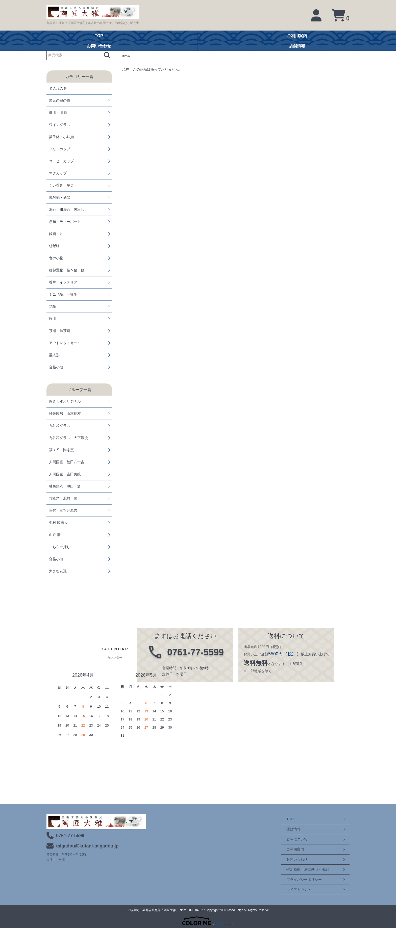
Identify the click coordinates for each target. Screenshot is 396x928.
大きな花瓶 (58, 571)
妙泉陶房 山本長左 (65, 413)
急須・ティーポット (65, 222)
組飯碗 (54, 246)
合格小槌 (56, 367)
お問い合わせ (292, 859)
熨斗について (292, 839)
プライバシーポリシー (299, 880)
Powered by (197, 920)
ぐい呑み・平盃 (61, 185)
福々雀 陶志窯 (61, 450)
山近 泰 (55, 535)
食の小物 (56, 258)
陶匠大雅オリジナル (65, 401)
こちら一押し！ (61, 547)
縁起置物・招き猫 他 (66, 270)
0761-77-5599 (70, 835)
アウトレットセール (65, 343)
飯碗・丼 (56, 234)
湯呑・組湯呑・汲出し (66, 210)
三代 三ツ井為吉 (63, 510)
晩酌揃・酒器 (59, 197)
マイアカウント (293, 890)
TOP (285, 819)
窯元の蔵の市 (59, 100)
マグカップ (58, 173)
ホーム (126, 56)
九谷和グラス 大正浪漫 (68, 438)
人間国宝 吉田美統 (65, 474)
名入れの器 (58, 88)
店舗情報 (288, 829)
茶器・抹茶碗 (59, 331)
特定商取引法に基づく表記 (302, 869)
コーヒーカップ (61, 161)
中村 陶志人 (58, 523)
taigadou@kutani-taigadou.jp (87, 845)
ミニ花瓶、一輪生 (63, 294)
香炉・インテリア (63, 282)
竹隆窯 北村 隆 (63, 498)
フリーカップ (59, 149)
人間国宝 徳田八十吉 (66, 462)
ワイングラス (59, 125)
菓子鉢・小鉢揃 (61, 137)
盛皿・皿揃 (58, 113)
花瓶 (52, 306)
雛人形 (54, 355)
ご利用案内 (290, 849)
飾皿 (52, 319)
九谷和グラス (59, 426)
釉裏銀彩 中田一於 (65, 486)
